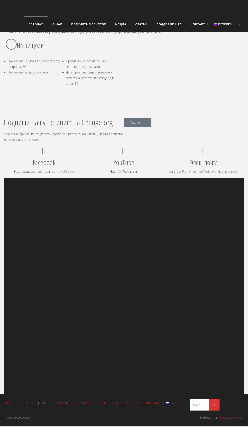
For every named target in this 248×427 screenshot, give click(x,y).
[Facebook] (44, 151)
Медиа (87, 403)
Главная (13, 403)
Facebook (44, 162)
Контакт (154, 403)
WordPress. (234, 418)
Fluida (219, 418)
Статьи (105, 403)
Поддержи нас (129, 403)
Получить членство (59, 403)
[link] (240, 24)
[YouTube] (124, 151)
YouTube (124, 162)
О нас (31, 403)
